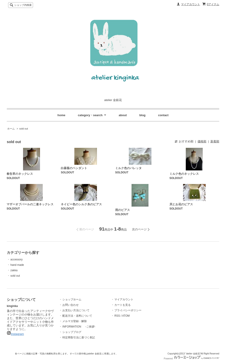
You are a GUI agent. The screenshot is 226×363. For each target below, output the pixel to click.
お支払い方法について (75, 310)
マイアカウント (190, 4)
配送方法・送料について (77, 315)
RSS (117, 315)
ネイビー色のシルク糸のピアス (81, 204)
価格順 (202, 141)
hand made (17, 264)
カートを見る (122, 304)
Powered (191, 358)
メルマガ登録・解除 (74, 321)
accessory (16, 259)
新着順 (214, 141)
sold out (23, 128)
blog (142, 115)
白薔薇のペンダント (74, 168)
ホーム (11, 128)
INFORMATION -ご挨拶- (78, 326)
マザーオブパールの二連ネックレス (30, 204)
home (61, 115)
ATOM (126, 315)
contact (163, 115)
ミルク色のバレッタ (128, 168)
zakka (13, 270)
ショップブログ (71, 332)
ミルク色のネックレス (184, 173)
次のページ (139, 229)
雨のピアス (122, 210)
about (123, 115)
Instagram (17, 334)
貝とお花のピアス (181, 204)
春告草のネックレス (20, 173)
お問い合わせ (70, 304)
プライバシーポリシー (127, 310)
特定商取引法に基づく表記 (78, 337)
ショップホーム (71, 299)
